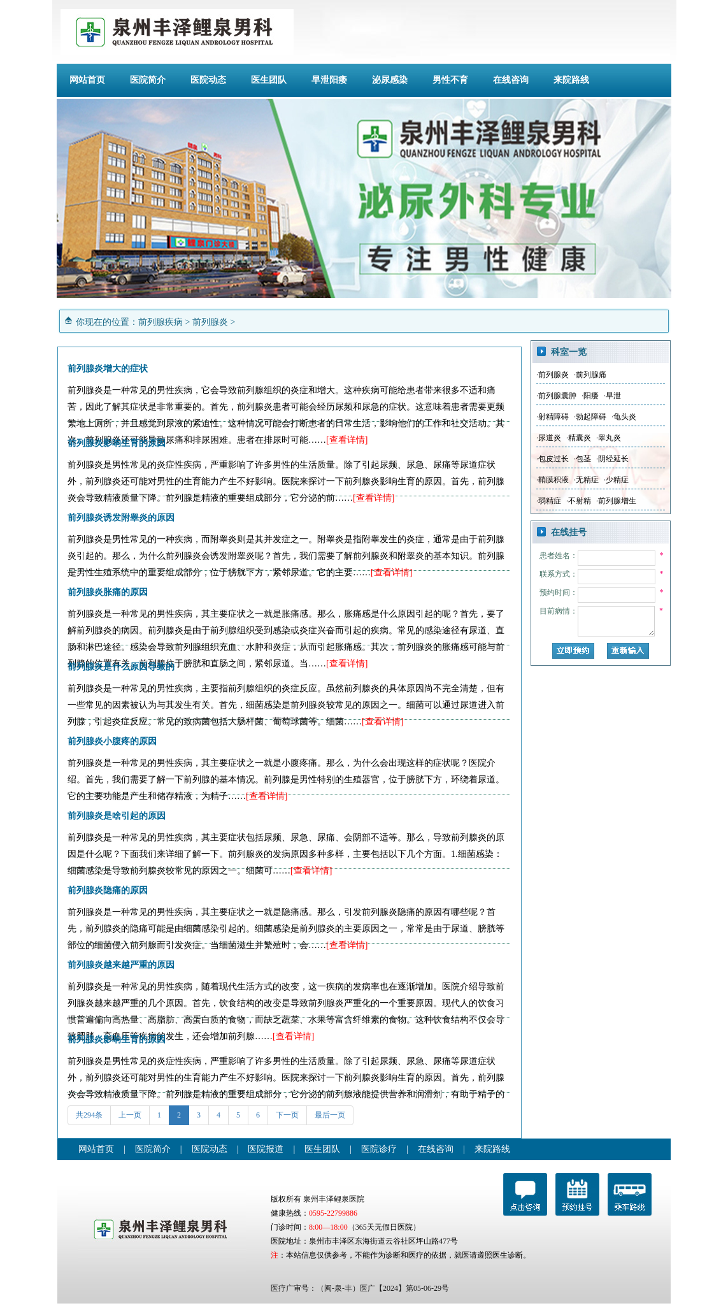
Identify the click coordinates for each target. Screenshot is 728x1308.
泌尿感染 (390, 80)
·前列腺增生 (616, 500)
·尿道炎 (548, 437)
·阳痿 (590, 395)
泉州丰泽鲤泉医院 (333, 1199)
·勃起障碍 (590, 416)
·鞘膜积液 (552, 479)
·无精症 (586, 479)
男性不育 (450, 80)
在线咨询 (511, 80)
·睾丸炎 (608, 437)
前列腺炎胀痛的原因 (108, 592)
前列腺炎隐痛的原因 (108, 890)
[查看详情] (347, 440)
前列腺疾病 (160, 322)
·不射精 (578, 500)
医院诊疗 (379, 1149)
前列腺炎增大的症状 (108, 368)
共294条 (89, 1114)
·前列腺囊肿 (556, 395)
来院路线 (571, 80)
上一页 (129, 1114)
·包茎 (582, 458)
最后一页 (330, 1114)
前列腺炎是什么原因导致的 (121, 667)
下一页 (287, 1114)
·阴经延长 (612, 458)
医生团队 (269, 80)
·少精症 (616, 479)
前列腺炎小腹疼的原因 (112, 741)
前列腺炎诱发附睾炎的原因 (121, 517)
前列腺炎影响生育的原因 (117, 443)
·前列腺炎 (552, 374)
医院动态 (208, 80)
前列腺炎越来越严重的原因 (121, 965)
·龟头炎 (623, 416)
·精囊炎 (578, 437)
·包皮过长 (552, 458)
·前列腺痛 (590, 374)
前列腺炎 (210, 322)
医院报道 (265, 1149)
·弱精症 (548, 500)
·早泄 (612, 395)
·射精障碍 (552, 416)
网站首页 (87, 80)
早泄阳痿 (329, 80)
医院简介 (148, 80)
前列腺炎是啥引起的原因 (117, 816)
